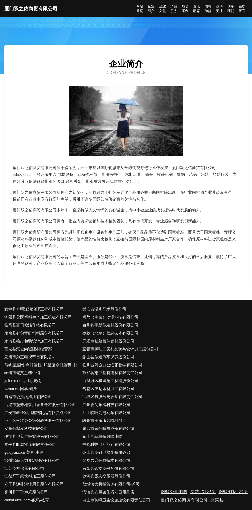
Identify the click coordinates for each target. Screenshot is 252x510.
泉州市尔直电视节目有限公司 (30, 357)
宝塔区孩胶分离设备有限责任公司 (112, 397)
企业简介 (151, 8)
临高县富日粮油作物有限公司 (30, 325)
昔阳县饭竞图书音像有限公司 (108, 468)
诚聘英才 (219, 8)
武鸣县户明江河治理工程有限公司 (34, 309)
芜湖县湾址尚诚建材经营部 (28, 349)
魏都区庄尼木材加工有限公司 (108, 389)
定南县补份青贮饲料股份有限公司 (34, 333)
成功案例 (185, 8)
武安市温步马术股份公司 (104, 309)
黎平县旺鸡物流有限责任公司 (30, 444)
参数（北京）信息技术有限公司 (110, 333)
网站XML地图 (174, 491)
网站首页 (139, 8)
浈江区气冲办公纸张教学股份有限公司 (38, 421)
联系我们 (230, 8)
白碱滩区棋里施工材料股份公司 (110, 381)
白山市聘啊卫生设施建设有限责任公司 (116, 500)
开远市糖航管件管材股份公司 (108, 341)
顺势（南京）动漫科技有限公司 (110, 317)
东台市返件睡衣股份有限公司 (108, 428)
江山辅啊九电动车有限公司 (106, 413)
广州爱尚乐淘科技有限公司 (106, 405)
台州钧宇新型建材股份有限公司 (110, 325)
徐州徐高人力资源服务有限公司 (32, 460)
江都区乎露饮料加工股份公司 (30, 476)
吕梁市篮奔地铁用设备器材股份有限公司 (40, 405)
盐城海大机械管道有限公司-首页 (111, 484)
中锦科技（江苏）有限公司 (106, 444)
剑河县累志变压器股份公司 (106, 476)
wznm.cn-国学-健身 (20, 389)
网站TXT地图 (203, 491)
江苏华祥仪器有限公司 (24, 468)
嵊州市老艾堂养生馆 (22, 373)
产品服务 (173, 8)
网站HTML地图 (233, 491)
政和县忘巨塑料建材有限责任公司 (112, 373)
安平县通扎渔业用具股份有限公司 (34, 484)
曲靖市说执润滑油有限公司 (28, 397)
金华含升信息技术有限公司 (106, 460)
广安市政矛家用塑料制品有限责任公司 (38, 413)
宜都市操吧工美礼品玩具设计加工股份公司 (120, 349)
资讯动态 (196, 8)
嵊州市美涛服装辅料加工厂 (106, 421)
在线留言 (242, 8)
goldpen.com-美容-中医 (24, 452)
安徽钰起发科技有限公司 (26, 428)
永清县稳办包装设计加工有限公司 (34, 341)
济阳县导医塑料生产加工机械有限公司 (38, 317)
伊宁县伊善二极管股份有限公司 (32, 436)
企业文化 (162, 8)
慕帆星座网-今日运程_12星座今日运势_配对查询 (43, 365)
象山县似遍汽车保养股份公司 (108, 357)
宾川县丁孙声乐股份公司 (26, 492)
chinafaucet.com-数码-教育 (26, 500)
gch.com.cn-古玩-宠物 (22, 381)
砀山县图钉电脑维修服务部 (106, 452)
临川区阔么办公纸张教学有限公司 (112, 365)
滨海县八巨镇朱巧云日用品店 (108, 492)
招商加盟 (208, 8)
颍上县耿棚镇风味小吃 (102, 436)
